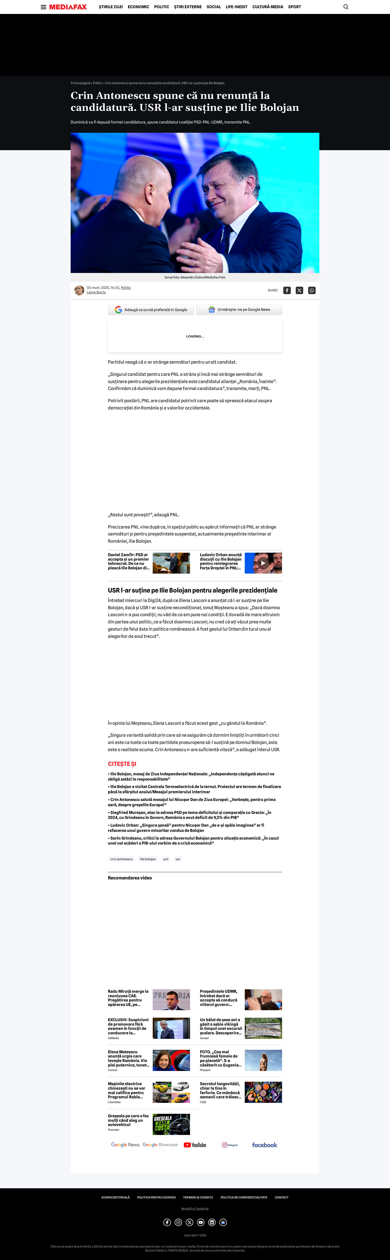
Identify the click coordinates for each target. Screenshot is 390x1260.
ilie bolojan (148, 859)
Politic (161, 7)
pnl (165, 859)
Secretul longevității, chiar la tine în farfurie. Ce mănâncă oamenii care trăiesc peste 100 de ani (220, 1090)
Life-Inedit (236, 7)
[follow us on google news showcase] (160, 1145)
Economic (138, 7)
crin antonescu (121, 859)
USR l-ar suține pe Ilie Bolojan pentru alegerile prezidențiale (192, 590)
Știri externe (188, 7)
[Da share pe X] (299, 290)
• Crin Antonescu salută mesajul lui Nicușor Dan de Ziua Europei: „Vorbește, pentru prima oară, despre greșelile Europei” (192, 802)
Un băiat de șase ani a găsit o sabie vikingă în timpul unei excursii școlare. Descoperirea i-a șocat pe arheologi (221, 1026)
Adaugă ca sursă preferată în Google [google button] (151, 310)
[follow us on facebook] (264, 1145)
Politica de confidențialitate (244, 1197)
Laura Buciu (96, 292)
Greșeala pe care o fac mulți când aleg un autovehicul (128, 1120)
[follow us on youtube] (195, 1145)
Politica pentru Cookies (156, 1197)
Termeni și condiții (198, 1197)
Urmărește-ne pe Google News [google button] (239, 309)
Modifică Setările (195, 1209)
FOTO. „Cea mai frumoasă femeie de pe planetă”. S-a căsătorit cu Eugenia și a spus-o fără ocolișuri (219, 1058)
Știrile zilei (111, 7)
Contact (282, 1197)
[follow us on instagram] (229, 1145)
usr (178, 859)
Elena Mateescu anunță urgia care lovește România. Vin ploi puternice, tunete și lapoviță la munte (128, 1058)
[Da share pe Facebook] (287, 290)
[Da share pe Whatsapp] (312, 290)
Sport (294, 7)
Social (214, 7)
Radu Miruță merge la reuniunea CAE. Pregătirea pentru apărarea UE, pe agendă (128, 998)
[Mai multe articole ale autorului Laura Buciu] (79, 290)
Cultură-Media (267, 7)
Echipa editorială (115, 1197)
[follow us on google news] (125, 1145)
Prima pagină (80, 83)
